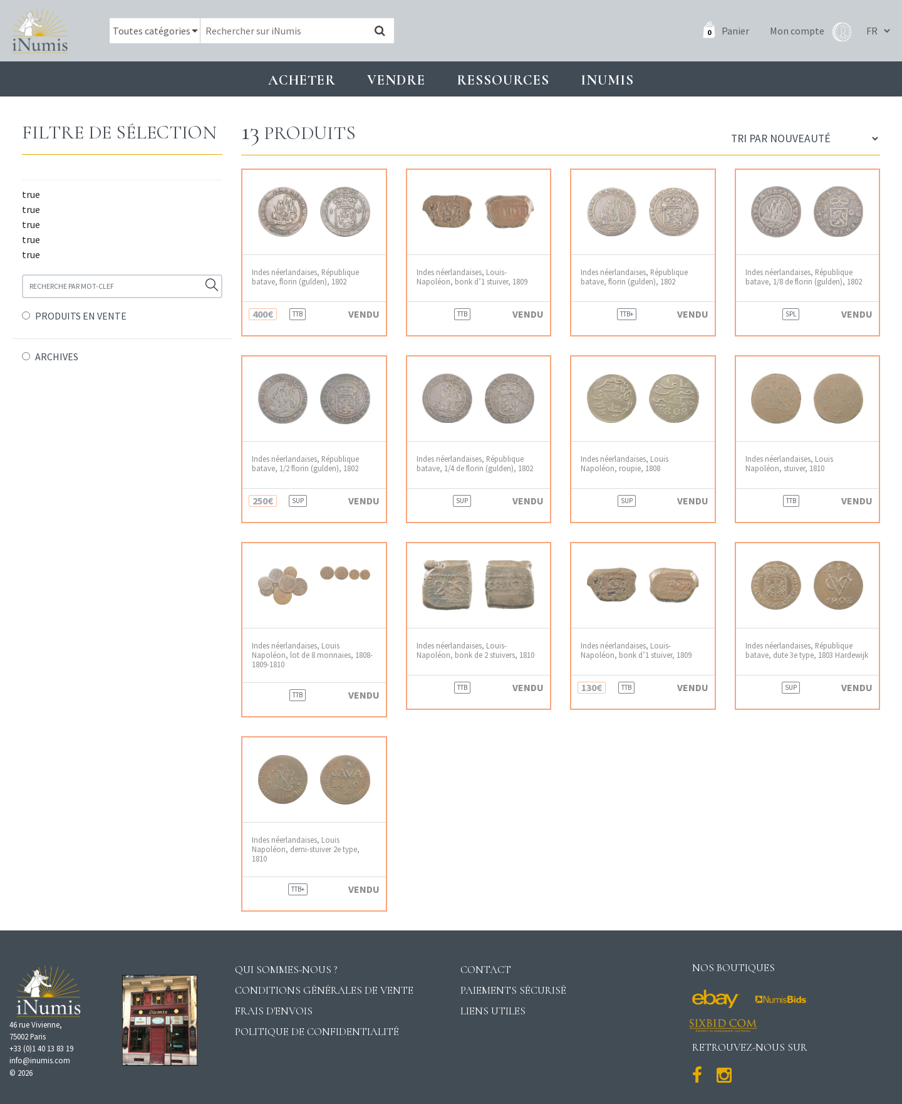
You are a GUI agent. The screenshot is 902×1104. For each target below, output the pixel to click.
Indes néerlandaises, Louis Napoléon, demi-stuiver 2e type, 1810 (306, 849)
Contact (485, 969)
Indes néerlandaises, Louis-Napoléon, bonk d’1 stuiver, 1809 (472, 277)
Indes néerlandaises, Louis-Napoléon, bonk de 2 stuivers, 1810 (475, 650)
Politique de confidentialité (317, 1031)
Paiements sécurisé (513, 990)
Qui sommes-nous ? (286, 969)
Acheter (302, 79)
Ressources (503, 79)
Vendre (396, 79)
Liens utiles (493, 1011)
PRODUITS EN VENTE (81, 316)
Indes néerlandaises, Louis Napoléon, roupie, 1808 (624, 463)
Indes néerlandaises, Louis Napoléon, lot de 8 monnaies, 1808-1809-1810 (312, 655)
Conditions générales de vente (324, 990)
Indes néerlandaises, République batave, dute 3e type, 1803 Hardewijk (806, 650)
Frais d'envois (274, 1011)
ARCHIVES (56, 356)
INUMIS (607, 79)
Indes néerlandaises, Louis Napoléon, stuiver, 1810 (789, 463)
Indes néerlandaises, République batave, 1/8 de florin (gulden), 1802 (803, 277)
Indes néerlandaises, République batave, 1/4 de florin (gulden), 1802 (475, 463)
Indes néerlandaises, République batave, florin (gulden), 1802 (305, 277)
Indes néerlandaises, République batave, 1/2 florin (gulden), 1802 (305, 463)
